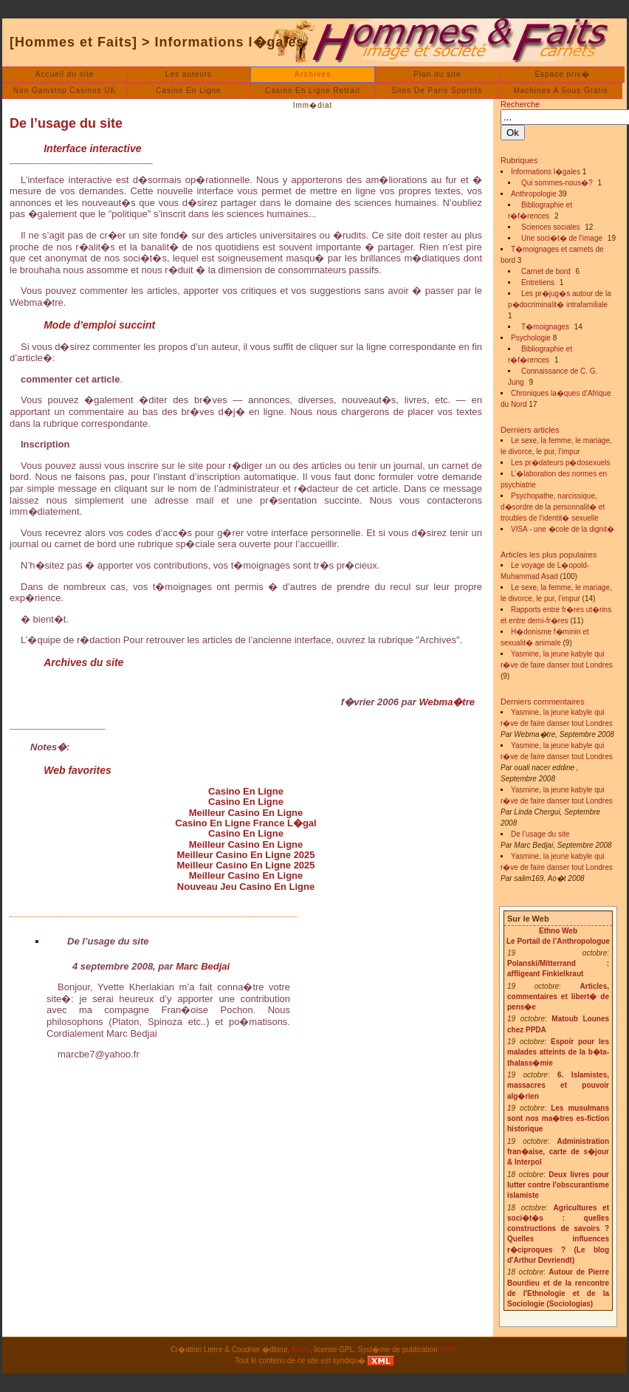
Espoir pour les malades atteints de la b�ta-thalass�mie (558, 1052)
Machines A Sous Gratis (560, 90)
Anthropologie (534, 194)
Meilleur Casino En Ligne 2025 (245, 854)
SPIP (448, 1349)
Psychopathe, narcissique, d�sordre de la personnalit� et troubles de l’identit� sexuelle (553, 507)
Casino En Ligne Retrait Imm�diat (312, 92)
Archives (312, 74)
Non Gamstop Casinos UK (64, 90)
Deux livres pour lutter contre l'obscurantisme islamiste (558, 1185)
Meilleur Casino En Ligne (246, 812)
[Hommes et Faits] (73, 42)
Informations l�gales (230, 42)
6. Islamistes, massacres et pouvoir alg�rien (558, 1085)
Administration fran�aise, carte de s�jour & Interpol (558, 1152)
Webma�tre (447, 701)
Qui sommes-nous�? (557, 183)
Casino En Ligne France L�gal (245, 823)
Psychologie (531, 338)
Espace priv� (562, 74)
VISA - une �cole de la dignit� (562, 529)
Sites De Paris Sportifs (436, 90)
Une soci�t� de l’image (561, 238)
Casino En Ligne (188, 90)
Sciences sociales (550, 227)
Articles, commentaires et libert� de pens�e (558, 997)
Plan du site (437, 74)
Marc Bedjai (203, 966)
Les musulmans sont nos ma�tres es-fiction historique (558, 1119)
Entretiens (537, 282)
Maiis (301, 1349)
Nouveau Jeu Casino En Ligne (245, 886)
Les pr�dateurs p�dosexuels (561, 463)
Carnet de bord (546, 271)
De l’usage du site (66, 123)
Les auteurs (188, 74)
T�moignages (545, 327)
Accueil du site (64, 74)
